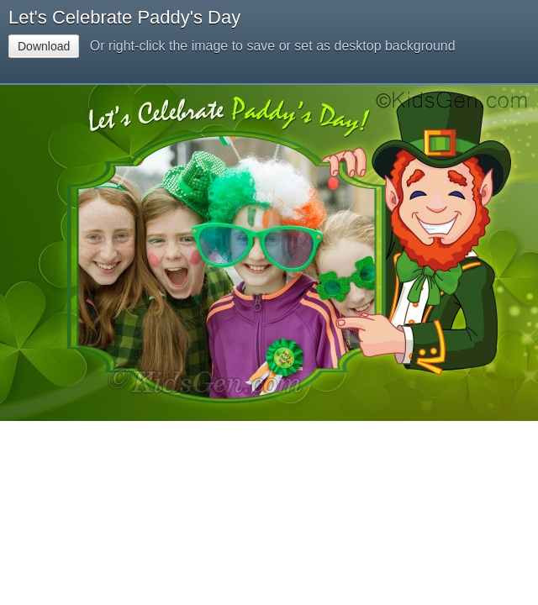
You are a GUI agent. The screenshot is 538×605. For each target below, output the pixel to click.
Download (44, 46)
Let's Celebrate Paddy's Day (124, 17)
